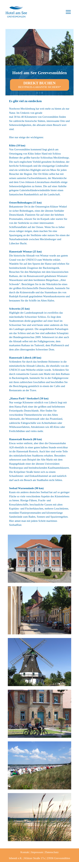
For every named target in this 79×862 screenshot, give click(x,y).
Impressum (37, 852)
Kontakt (24, 852)
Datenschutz (51, 852)
